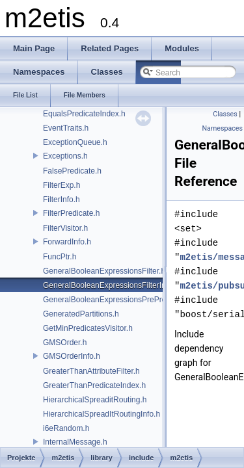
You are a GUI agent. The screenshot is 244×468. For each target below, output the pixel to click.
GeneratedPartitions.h (81, 313)
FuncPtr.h (59, 256)
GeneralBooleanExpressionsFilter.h (104, 271)
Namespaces (222, 128)
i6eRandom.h (66, 428)
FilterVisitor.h (65, 228)
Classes (225, 114)
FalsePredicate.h (72, 171)
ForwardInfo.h (67, 241)
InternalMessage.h (75, 442)
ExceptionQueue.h (75, 142)
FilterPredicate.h (71, 213)
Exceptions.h (65, 156)
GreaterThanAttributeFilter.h (91, 371)
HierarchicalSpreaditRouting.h (94, 399)
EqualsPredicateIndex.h (84, 113)
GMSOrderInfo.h (71, 356)
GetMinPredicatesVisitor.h (88, 328)
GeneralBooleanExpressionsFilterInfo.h (111, 285)
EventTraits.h (65, 128)
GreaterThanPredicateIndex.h (94, 385)
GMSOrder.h (65, 342)
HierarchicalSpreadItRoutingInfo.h (101, 414)
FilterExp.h (61, 185)
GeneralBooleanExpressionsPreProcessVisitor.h (126, 299)
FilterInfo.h (61, 199)
